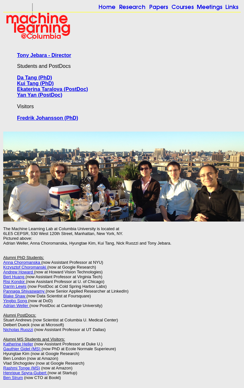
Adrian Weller (16, 305)
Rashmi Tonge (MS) (21, 368)
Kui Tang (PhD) (35, 83)
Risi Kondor (14, 281)
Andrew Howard (18, 272)
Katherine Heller (18, 344)
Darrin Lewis (14, 286)
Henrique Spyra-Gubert (25, 372)
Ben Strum (13, 377)
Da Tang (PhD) (34, 77)
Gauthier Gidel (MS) (22, 348)
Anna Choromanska (22, 262)
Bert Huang (14, 276)
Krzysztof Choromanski (25, 267)
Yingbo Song (15, 300)
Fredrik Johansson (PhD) (47, 118)
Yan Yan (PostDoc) (39, 95)
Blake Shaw (14, 296)
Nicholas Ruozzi (18, 329)
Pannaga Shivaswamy (24, 291)
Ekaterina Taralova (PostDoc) (52, 89)
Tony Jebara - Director (44, 55)
